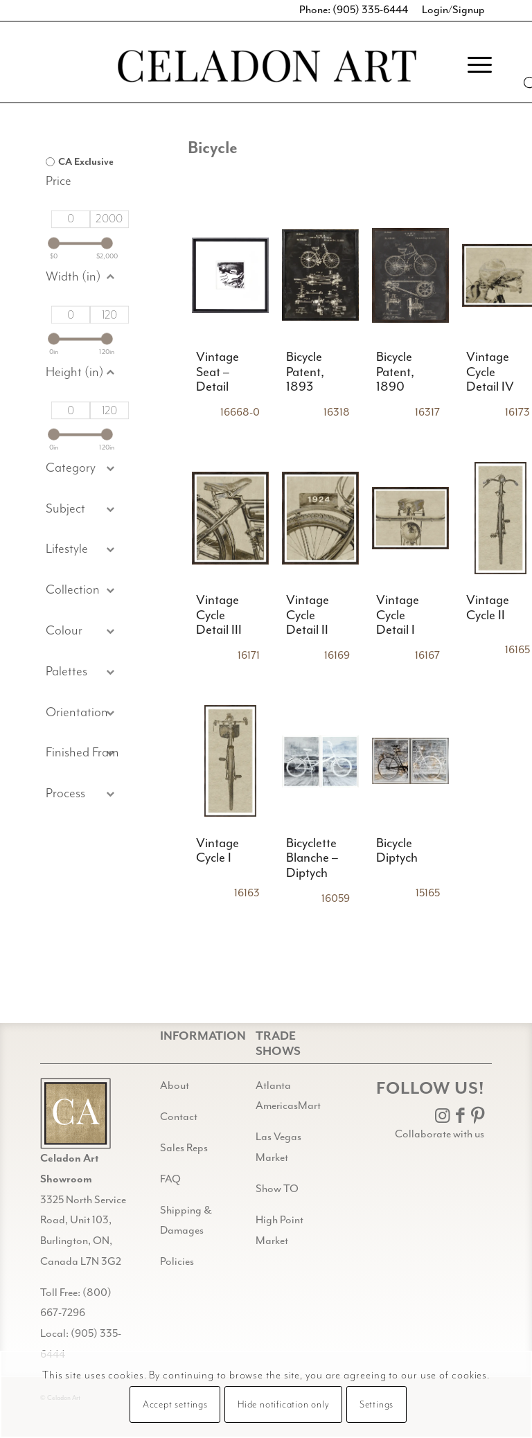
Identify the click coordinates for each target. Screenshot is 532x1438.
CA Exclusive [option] (86, 162)
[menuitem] (473, 65)
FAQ (170, 1179)
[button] (82, 509)
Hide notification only (284, 1404)
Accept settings (175, 1404)
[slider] (54, 243)
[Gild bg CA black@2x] (75, 1113)
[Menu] (473, 65)
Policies (177, 1261)
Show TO (277, 1189)
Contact (178, 1117)
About (174, 1085)
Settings (376, 1404)
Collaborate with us (439, 1134)
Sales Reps (184, 1148)
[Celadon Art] (266, 68)
